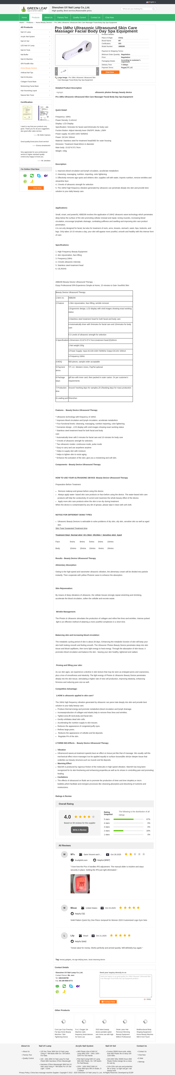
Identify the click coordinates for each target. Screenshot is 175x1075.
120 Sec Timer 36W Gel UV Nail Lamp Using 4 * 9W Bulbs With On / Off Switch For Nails (55, 1054)
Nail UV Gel (25, 41)
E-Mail (140, 1058)
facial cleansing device (97, 960)
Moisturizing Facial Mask (30, 86)
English (151, 2)
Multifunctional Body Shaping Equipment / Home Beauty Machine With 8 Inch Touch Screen (145, 1034)
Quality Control (79, 17)
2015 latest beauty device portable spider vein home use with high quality (104, 1033)
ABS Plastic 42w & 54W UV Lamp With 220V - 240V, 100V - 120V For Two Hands (88, 1054)
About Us (48, 17)
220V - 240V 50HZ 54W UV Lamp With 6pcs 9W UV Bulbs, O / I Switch (89, 1069)
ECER (131, 1073)
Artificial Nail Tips (27, 73)
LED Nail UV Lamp (27, 46)
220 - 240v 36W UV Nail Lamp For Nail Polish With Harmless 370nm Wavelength (56, 1060)
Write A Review (80, 830)
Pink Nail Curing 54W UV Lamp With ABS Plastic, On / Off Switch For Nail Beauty (89, 1061)
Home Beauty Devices (44, 22)
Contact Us (95, 17)
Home (24, 17)
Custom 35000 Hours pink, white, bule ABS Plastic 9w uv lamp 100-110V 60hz (119, 1054)
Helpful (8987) (103, 860)
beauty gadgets (65, 960)
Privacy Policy (24, 1073)
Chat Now (109, 17)
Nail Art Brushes (26, 77)
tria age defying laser (79, 960)
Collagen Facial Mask (28, 82)
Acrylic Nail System (28, 37)
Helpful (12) (80, 914)
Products (35, 17)
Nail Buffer (24, 55)
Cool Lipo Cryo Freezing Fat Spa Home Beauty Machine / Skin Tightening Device (63, 1033)
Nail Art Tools (25, 50)
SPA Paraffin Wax (27, 64)
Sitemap (141, 1062)
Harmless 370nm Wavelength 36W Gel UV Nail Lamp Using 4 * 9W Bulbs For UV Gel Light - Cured (56, 1067)
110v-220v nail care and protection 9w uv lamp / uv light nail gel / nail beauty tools (119, 1069)
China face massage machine (41, 1073)
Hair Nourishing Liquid (29, 91)
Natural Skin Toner (27, 95)
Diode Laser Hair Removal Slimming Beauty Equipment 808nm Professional (123, 1033)
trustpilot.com (81, 860)
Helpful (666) (80, 941)
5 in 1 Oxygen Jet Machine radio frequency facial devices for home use (84, 1033)
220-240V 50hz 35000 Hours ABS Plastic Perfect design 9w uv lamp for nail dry (119, 1061)
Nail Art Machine (27, 59)
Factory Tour (62, 17)
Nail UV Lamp (26, 32)
